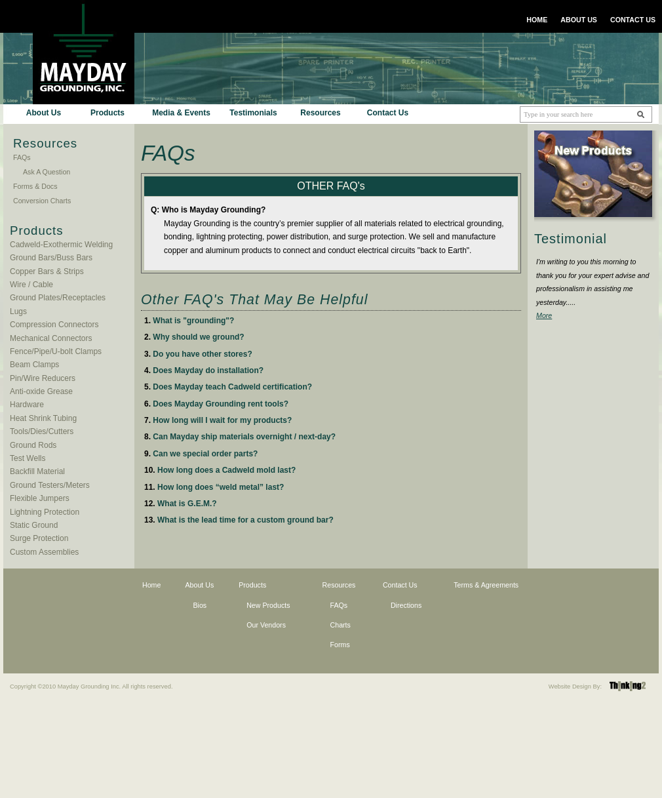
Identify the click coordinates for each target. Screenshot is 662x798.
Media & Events (181, 112)
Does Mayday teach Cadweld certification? (232, 386)
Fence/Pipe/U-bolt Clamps (56, 351)
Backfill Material (37, 471)
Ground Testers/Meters (50, 485)
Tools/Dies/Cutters (41, 431)
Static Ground (34, 525)
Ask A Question (46, 172)
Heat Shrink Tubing (43, 418)
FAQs (22, 157)
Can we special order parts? (205, 453)
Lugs (18, 311)
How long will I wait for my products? (222, 420)
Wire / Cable (31, 284)
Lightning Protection (44, 512)
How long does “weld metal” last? (220, 487)
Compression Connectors (54, 324)
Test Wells (27, 458)
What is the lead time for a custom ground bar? (245, 520)
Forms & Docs (35, 186)
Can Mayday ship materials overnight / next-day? (244, 436)
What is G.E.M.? (187, 503)
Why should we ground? (198, 337)
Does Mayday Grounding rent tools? (220, 404)
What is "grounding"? (193, 320)
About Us (43, 112)
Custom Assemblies (44, 552)
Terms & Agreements (486, 585)
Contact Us (387, 112)
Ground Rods (33, 445)
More (544, 315)
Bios (199, 605)
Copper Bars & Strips (47, 271)
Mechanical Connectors (51, 338)
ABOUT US (578, 20)
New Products (268, 605)
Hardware (27, 404)
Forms (340, 644)
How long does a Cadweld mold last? (226, 470)
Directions (406, 605)
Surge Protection (39, 538)
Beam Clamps (34, 364)
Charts (340, 625)
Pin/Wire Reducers (42, 378)
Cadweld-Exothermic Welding (61, 244)
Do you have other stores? (202, 354)
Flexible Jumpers (39, 498)
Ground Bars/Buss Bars (51, 257)
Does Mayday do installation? (208, 370)
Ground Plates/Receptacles (58, 297)
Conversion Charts (42, 201)
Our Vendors (266, 625)
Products (107, 112)
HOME (536, 20)
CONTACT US (632, 20)
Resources (320, 112)
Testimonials (253, 112)
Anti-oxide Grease (41, 391)
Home (151, 585)
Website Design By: (575, 686)
